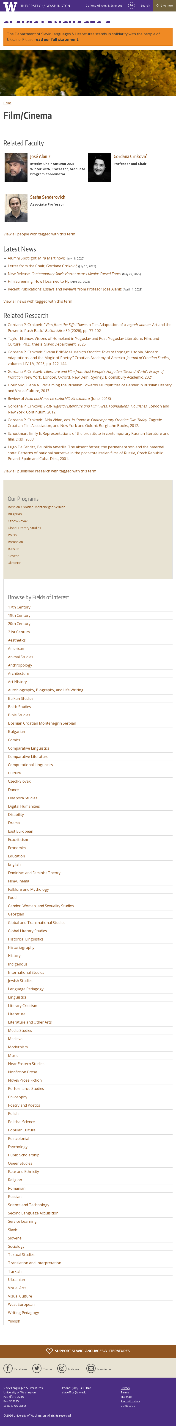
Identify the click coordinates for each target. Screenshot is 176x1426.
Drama (14, 822)
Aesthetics (17, 640)
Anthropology (20, 665)
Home (7, 103)
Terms (125, 1392)
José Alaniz (40, 156)
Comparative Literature (28, 756)
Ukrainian (15, 563)
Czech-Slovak (18, 521)
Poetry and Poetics (24, 1105)
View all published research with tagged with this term (49, 471)
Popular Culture (22, 1130)
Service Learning (22, 1221)
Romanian (15, 542)
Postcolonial (18, 1138)
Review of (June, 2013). (60, 398)
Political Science (21, 1121)
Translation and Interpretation (34, 1262)
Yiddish (14, 1321)
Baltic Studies (19, 706)
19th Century (19, 615)
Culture (14, 773)
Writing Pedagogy (23, 1312)
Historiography (21, 947)
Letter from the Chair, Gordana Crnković (42, 265)
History (14, 955)
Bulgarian (15, 514)
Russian (13, 549)
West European (21, 1304)
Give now (164, 6)
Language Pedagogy (26, 988)
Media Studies (20, 1030)
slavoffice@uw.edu (74, 1392)
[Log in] (131, 5)
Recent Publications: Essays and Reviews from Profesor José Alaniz (65, 289)
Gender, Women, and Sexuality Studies (41, 905)
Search (145, 6)
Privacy (125, 1388)
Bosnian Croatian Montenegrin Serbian (36, 507)
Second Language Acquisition (33, 1213)
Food (12, 897)
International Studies (26, 972)
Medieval (15, 1038)
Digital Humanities (24, 806)
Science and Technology (28, 1204)
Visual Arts (17, 1287)
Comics (14, 739)
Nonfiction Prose (22, 1071)
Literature (16, 1013)
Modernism (18, 1046)
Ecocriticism (18, 839)
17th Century (19, 607)
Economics (17, 847)
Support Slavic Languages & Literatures (88, 1351)
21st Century (19, 631)
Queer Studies (20, 1163)
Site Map (126, 1397)
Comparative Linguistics (28, 748)
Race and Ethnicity (23, 1171)
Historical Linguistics (26, 939)
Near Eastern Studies (26, 1063)
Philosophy (17, 1096)
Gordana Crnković (130, 156)
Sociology (16, 1246)
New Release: (64, 273)
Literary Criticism (22, 1005)
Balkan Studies (20, 698)
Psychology (18, 1146)
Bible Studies (19, 714)
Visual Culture (20, 1296)
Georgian (16, 914)
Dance (13, 789)
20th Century (19, 623)
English (14, 864)
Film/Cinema (18, 881)
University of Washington (30, 1416)
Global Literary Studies (24, 528)
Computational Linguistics (30, 764)
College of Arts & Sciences (104, 6)
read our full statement (56, 39)
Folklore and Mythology (28, 889)
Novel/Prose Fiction (25, 1080)
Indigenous (18, 964)
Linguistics (17, 997)
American (16, 648)
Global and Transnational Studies (36, 922)
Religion (15, 1179)
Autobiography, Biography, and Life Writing (45, 689)
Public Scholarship (23, 1155)
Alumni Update (130, 1401)
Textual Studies (21, 1254)
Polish (12, 535)
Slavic (12, 1229)
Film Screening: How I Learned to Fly (38, 281)
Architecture (18, 673)
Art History (17, 681)
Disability (16, 814)
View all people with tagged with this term (39, 234)
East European (20, 831)
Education (16, 856)
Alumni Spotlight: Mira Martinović (37, 258)
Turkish (15, 1271)
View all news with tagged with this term (37, 301)
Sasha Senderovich (47, 197)
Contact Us (128, 1406)
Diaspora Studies (22, 798)
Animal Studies (20, 656)
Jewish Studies (20, 980)
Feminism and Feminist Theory (34, 872)
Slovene (13, 556)
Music (13, 1055)
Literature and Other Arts (30, 1022)
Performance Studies (26, 1088)
